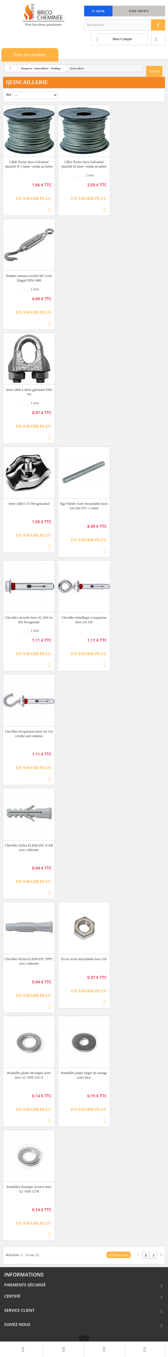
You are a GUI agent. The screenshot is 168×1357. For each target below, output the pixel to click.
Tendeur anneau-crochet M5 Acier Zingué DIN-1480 (29, 278)
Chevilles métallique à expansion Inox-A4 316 (84, 620)
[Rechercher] (158, 25)
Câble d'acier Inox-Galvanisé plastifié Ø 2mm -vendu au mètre (84, 164)
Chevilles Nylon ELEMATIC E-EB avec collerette (29, 847)
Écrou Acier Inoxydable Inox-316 (84, 959)
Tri (8, 94)
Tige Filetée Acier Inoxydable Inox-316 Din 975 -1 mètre (83, 506)
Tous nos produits (30, 54)
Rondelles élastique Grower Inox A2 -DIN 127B (29, 1189)
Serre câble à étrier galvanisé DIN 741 (29, 392)
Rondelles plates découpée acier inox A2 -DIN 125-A (29, 1075)
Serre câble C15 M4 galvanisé (29, 504)
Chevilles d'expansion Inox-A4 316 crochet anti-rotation (29, 734)
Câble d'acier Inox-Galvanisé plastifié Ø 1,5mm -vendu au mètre (29, 164)
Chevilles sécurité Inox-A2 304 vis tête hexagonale (29, 620)
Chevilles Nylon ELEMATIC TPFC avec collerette (29, 961)
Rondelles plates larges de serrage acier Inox (84, 1075)
